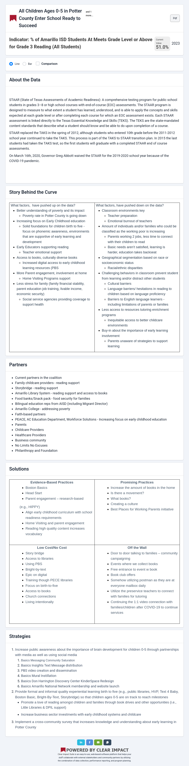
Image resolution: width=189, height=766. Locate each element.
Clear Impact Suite (66, 754)
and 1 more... (89, 13)
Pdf (175, 18)
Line (17, 63)
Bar (30, 63)
